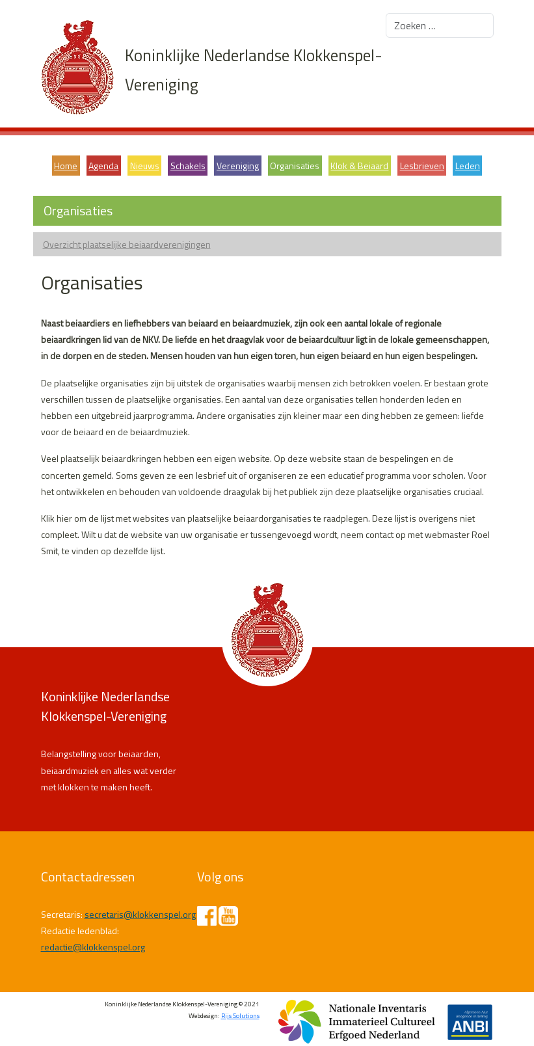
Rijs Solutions (240, 1016)
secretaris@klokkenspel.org (140, 914)
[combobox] (440, 25)
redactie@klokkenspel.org (93, 947)
